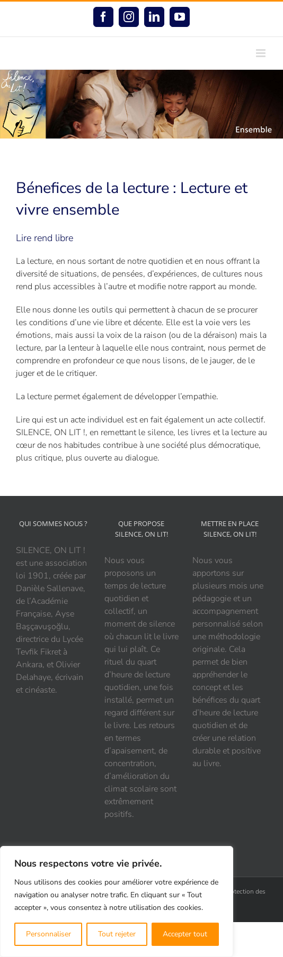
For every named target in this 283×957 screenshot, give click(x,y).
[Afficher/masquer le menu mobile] (261, 53)
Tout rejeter (117, 934)
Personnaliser (48, 934)
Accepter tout (185, 934)
